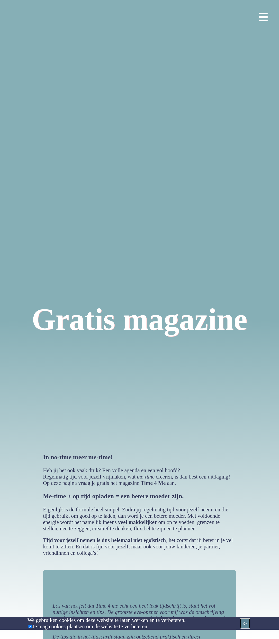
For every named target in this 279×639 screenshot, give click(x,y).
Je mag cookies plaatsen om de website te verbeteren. (90, 626)
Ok (245, 623)
